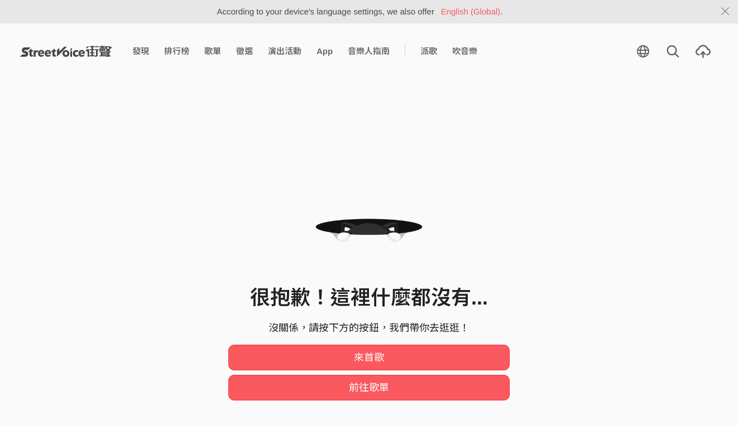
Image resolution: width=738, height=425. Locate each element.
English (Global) (471, 11)
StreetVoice (66, 51)
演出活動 (284, 51)
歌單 (212, 51)
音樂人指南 (369, 51)
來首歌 (369, 357)
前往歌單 (369, 387)
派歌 (428, 51)
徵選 (244, 51)
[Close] (725, 11)
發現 (140, 51)
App (325, 51)
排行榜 (176, 51)
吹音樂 (464, 51)
